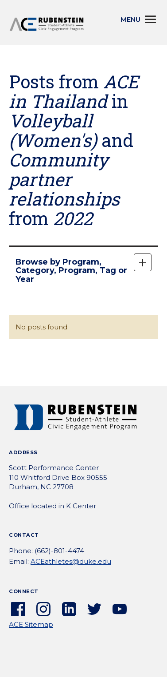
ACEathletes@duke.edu (71, 561)
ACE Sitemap (31, 624)
